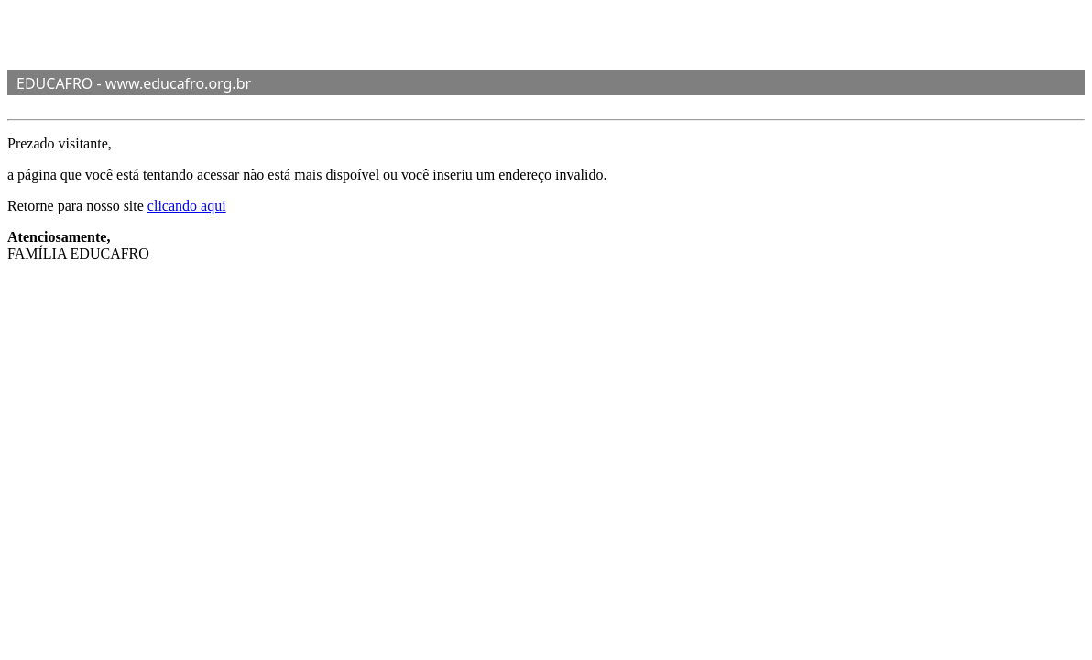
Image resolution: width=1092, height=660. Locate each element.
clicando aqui (186, 206)
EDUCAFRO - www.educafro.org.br (133, 83)
